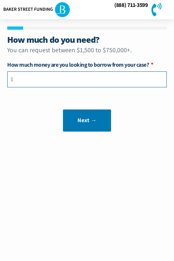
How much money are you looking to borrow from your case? (78, 65)
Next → (87, 120)
